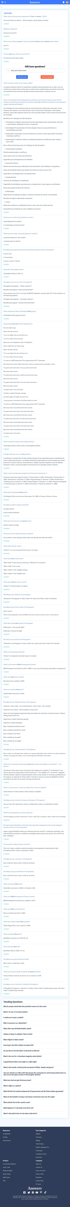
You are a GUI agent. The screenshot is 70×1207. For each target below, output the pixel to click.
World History (40, 1144)
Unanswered (6, 1140)
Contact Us (39, 1167)
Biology (38, 1140)
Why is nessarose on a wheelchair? (15, 1023)
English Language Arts (42, 1147)
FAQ (4, 1181)
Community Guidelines (9, 1164)
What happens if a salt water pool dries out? (18, 1108)
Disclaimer (39, 1177)
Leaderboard (6, 1134)
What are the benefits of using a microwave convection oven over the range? (29, 1097)
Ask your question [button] (47, 77)
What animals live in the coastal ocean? (16, 1102)
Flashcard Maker (8, 1171)
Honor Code (6, 1167)
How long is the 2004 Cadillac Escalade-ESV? (18, 1045)
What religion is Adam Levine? (13, 1040)
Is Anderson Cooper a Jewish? (13, 1018)
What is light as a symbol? (12, 1086)
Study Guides (7, 1174)
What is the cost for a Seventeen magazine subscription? (22, 1056)
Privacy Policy (40, 1174)
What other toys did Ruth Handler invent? (17, 1029)
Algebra (38, 1134)
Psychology (39, 1150)
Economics (39, 1157)
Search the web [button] (22, 77)
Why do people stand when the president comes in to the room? (25, 1006)
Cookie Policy (39, 1181)
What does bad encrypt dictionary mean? (17, 1080)
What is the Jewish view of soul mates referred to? (20, 1113)
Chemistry (39, 1137)
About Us (38, 1164)
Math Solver (6, 1177)
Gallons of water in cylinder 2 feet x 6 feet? (17, 1034)
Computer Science (41, 1154)
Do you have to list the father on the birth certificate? (21, 1051)
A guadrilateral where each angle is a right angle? (20, 1062)
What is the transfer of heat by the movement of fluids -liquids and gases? (28, 1067)
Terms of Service (40, 1171)
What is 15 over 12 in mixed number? (15, 1012)
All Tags (5, 1137)
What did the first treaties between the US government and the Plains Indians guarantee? (33, 1091)
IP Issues (38, 1184)
